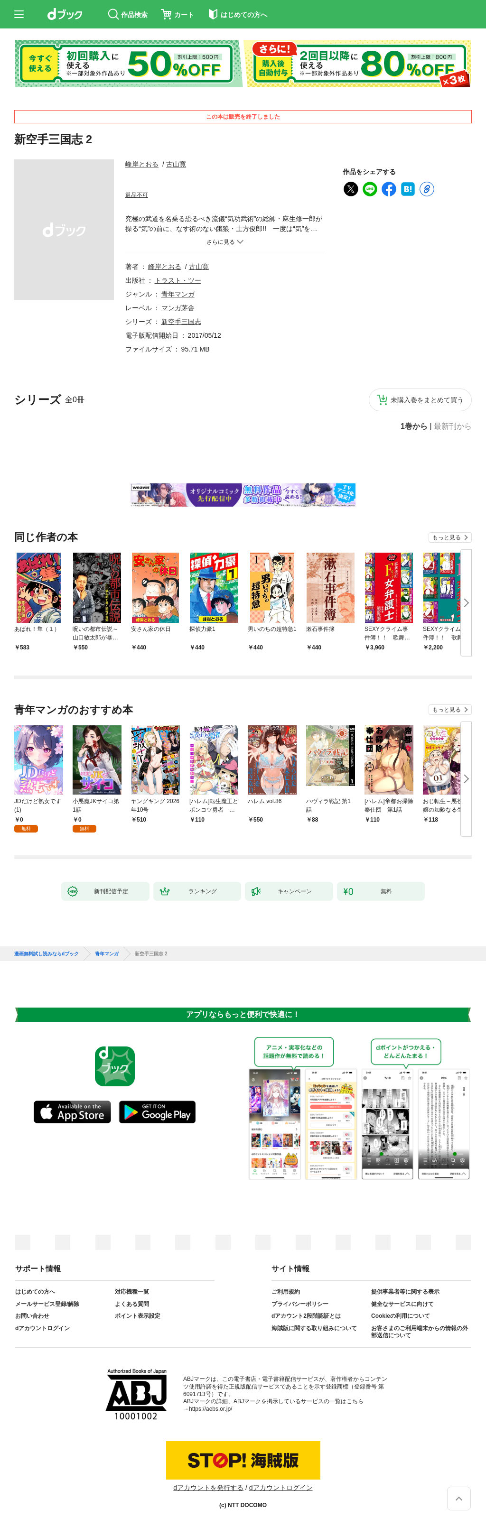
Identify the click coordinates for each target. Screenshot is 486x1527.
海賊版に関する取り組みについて (314, 1328)
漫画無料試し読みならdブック (46, 954)
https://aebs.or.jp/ (210, 1409)
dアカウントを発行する (208, 1487)
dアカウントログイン (42, 1328)
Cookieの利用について (400, 1316)
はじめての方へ (35, 1291)
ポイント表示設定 (137, 1316)
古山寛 (176, 164)
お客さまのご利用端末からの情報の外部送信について (419, 1332)
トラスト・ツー (178, 280)
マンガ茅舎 (178, 308)
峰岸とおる (142, 164)
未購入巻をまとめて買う (427, 400)
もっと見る (446, 537)
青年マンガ (178, 294)
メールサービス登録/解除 (47, 1304)
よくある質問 (132, 1304)
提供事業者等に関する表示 (405, 1291)
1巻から (414, 426)
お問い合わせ (32, 1316)
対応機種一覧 (132, 1291)
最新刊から (453, 426)
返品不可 (136, 195)
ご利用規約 (285, 1291)
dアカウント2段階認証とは (306, 1316)
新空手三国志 (181, 321)
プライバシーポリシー (299, 1304)
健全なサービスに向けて (402, 1304)
